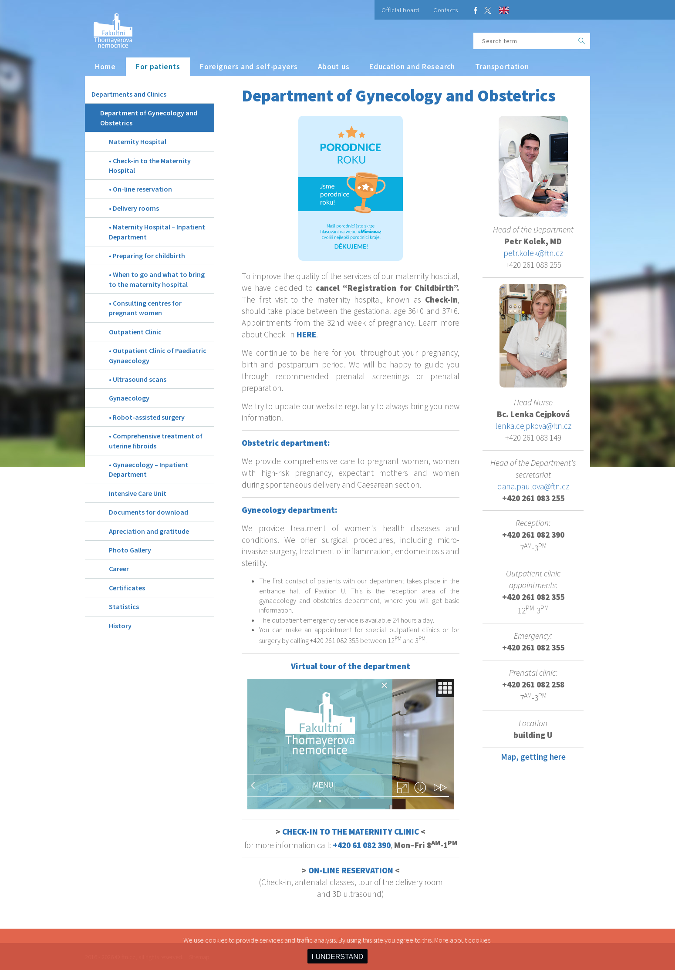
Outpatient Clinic (135, 331)
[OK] (582, 41)
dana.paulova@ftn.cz (533, 486)
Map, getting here (533, 756)
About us (334, 66)
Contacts (445, 10)
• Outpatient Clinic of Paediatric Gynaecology (157, 355)
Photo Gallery (130, 550)
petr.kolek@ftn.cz (533, 253)
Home (105, 66)
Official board (400, 10)
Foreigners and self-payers (248, 66)
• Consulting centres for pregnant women (145, 308)
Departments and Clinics (128, 94)
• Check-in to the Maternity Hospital (150, 165)
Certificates (127, 587)
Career (119, 568)
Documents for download (148, 512)
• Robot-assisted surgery (147, 417)
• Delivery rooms (134, 208)
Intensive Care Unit (137, 493)
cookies (479, 940)
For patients (158, 66)
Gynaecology (129, 398)
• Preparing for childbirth (147, 255)
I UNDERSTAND (338, 956)
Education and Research (412, 66)
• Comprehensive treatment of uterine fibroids (155, 440)
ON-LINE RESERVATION (350, 870)
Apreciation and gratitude (149, 531)
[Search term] (523, 41)
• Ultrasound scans (137, 379)
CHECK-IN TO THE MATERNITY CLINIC (350, 831)
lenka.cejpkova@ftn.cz (533, 426)
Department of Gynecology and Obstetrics (148, 117)
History (120, 625)
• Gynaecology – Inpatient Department (148, 469)
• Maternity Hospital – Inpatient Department (157, 231)
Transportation (502, 66)
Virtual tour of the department (350, 666)
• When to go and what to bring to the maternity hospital (157, 279)
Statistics (124, 606)
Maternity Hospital (137, 141)
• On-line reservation (140, 189)
